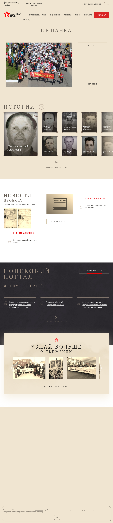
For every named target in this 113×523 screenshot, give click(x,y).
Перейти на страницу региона (34, 4)
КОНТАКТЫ (88, 15)
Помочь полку (101, 15)
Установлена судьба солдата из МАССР (25, 241)
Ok (57, 517)
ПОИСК (78, 15)
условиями (39, 510)
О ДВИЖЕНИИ (55, 15)
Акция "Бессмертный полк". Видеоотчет (96, 206)
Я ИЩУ (11, 286)
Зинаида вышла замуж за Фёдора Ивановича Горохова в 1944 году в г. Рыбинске (94, 305)
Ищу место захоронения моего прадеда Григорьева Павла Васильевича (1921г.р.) (22, 305)
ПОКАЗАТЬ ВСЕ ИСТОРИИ (56, 164)
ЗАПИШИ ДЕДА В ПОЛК (37, 15)
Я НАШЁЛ (35, 286)
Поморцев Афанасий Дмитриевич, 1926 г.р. (55, 303)
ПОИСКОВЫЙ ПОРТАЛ (27, 274)
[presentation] (14, 368)
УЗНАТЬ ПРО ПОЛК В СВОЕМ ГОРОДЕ (19, 204)
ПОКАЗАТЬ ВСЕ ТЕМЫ (56, 319)
